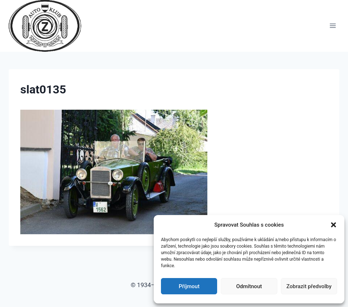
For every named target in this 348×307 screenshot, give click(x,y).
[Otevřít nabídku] (332, 25)
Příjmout (189, 286)
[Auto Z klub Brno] (48, 26)
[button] (333, 224)
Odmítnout (249, 286)
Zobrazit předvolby (309, 286)
